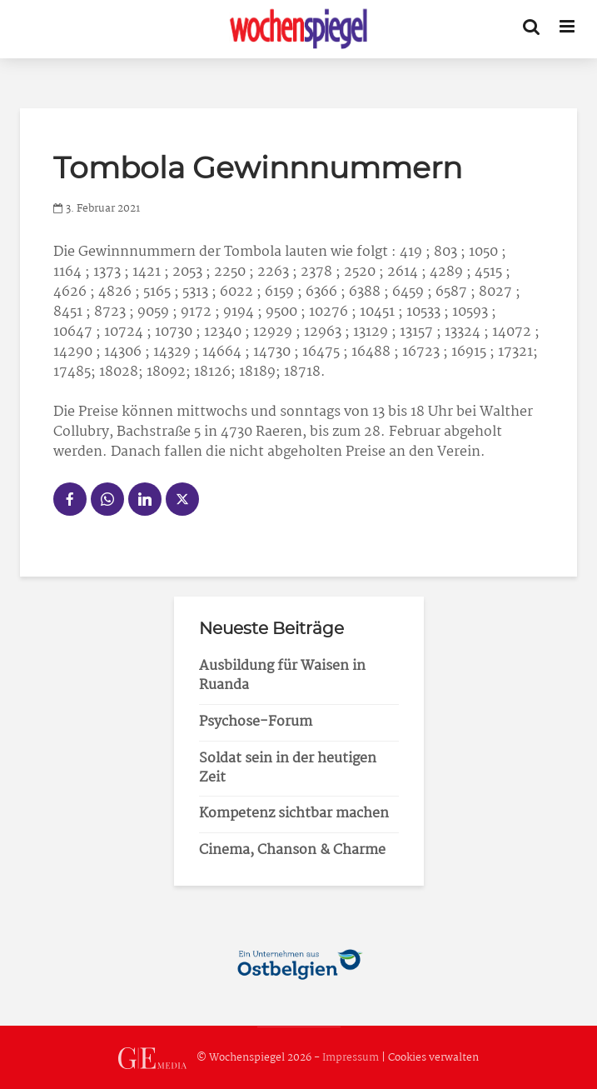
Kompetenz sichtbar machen (294, 813)
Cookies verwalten (433, 1058)
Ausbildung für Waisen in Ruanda (282, 676)
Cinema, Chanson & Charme (292, 850)
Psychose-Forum (255, 722)
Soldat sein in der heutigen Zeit (287, 768)
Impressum (350, 1058)
